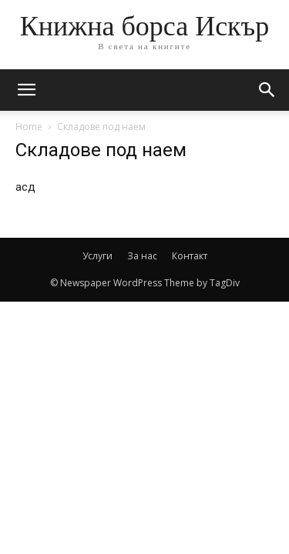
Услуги (97, 255)
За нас (142, 255)
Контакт (189, 255)
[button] (267, 90)
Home (28, 126)
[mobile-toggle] (26, 90)
